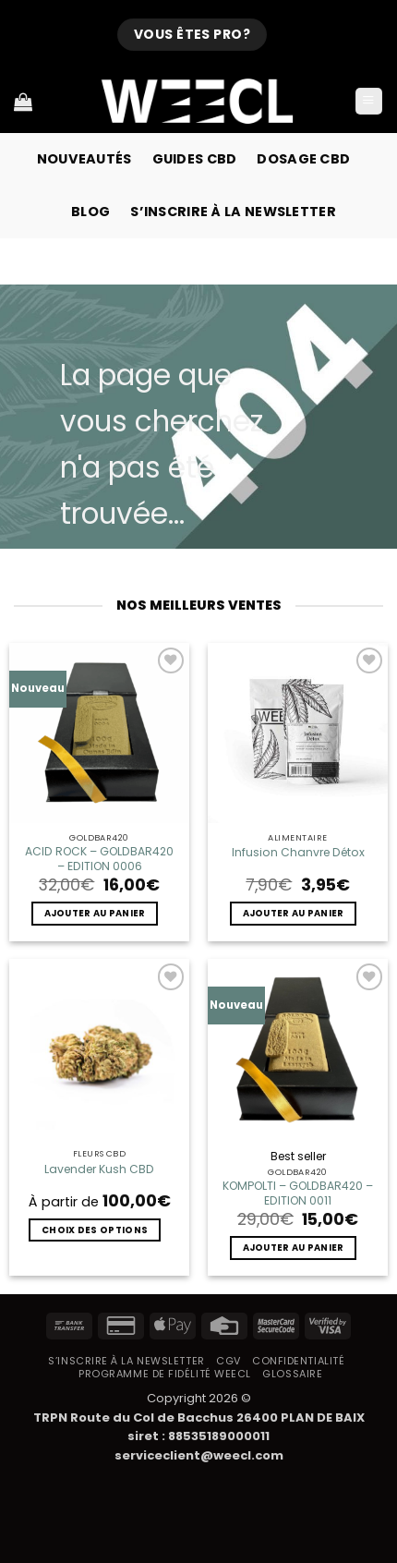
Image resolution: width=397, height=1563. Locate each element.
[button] (368, 101)
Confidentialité (298, 1360)
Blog (90, 211)
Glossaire (292, 1373)
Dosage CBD (303, 159)
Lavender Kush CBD (99, 1169)
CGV (228, 1360)
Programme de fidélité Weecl (164, 1373)
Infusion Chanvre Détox (298, 852)
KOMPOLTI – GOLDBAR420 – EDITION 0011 (298, 1193)
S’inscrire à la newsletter (233, 211)
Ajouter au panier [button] (95, 913)
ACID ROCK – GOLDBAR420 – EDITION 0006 (99, 859)
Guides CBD (194, 159)
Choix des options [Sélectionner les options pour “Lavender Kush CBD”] (95, 1230)
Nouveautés (84, 159)
